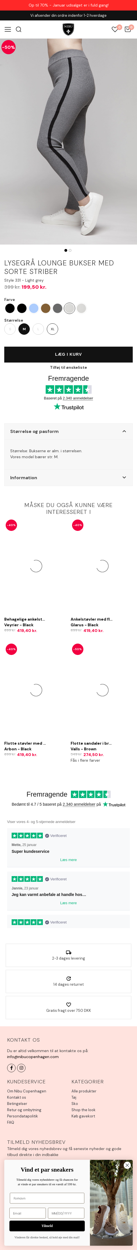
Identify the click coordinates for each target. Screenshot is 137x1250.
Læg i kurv (68, 354)
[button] (68, 431)
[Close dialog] (127, 1165)
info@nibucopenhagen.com (33, 1056)
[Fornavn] (47, 1198)
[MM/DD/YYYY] (66, 1213)
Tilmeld (47, 1226)
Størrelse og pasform (34, 431)
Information (23, 478)
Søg (19, 29)
